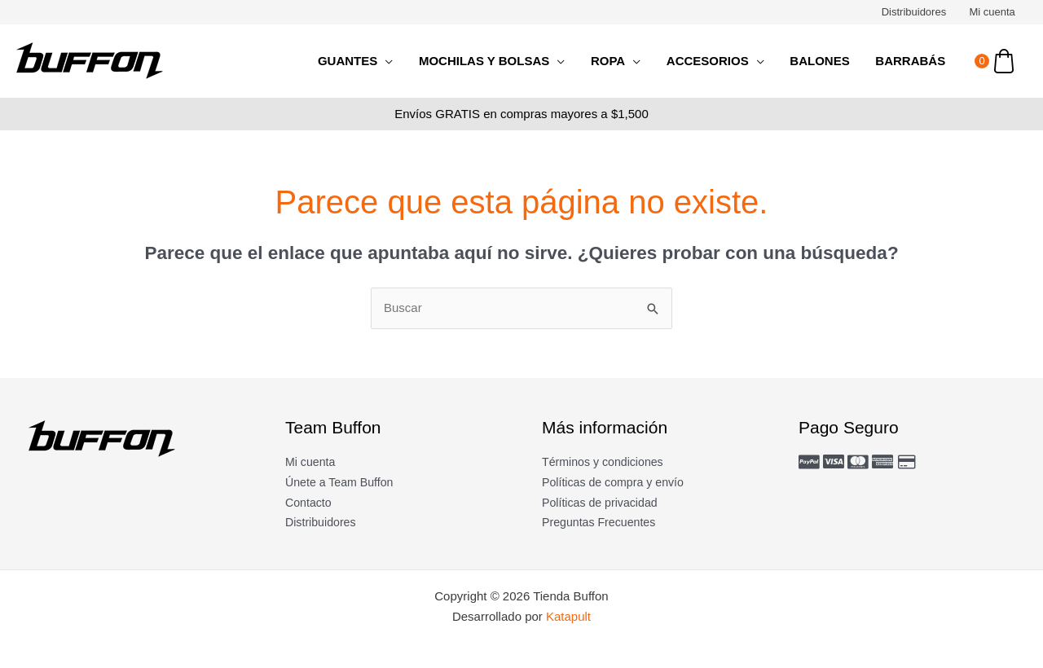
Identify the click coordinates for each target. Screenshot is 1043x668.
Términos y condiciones (606, 461)
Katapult (568, 616)
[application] (392, 61)
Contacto (309, 502)
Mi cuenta (993, 12)
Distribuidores (916, 12)
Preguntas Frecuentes (602, 522)
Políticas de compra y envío (617, 482)
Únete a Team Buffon (342, 482)
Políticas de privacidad (603, 502)
